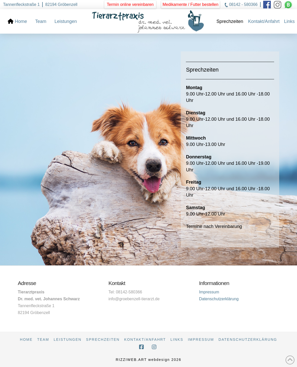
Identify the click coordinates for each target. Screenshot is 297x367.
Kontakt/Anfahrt (145, 339)
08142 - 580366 (243, 4)
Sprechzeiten (103, 339)
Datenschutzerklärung (219, 299)
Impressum (209, 292)
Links (176, 339)
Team (43, 339)
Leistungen (67, 339)
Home (26, 339)
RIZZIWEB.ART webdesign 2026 (148, 360)
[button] (190, 4)
